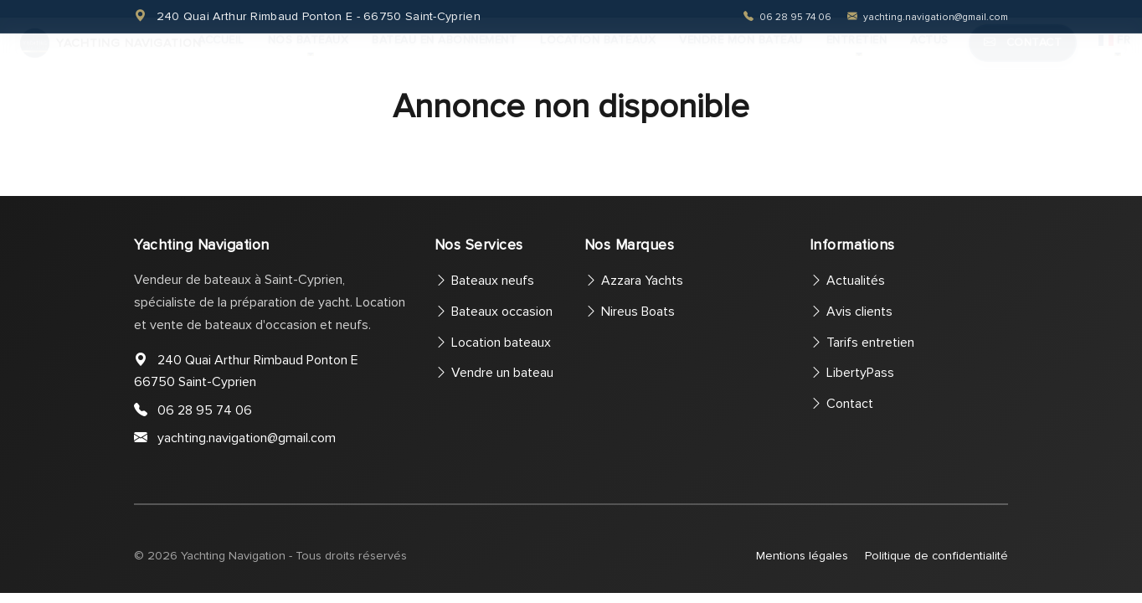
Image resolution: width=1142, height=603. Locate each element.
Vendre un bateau (494, 372)
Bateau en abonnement (444, 56)
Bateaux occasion (494, 311)
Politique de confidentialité (936, 556)
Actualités (847, 280)
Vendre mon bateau (741, 56)
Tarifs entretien (862, 342)
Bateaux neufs (484, 280)
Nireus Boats (629, 311)
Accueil (221, 56)
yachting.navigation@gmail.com (927, 17)
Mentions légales (802, 556)
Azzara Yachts (633, 280)
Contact (1023, 58)
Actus (929, 56)
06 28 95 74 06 (788, 17)
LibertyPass (852, 372)
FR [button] (1114, 56)
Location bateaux (598, 56)
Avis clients (851, 311)
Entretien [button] (856, 56)
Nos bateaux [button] (308, 56)
